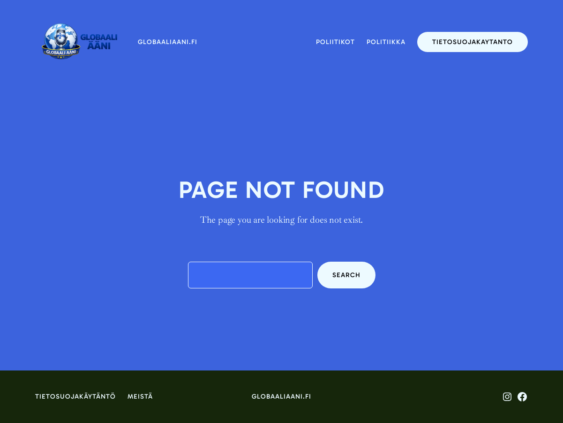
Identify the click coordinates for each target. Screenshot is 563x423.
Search (346, 275)
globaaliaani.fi (167, 42)
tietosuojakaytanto (472, 42)
